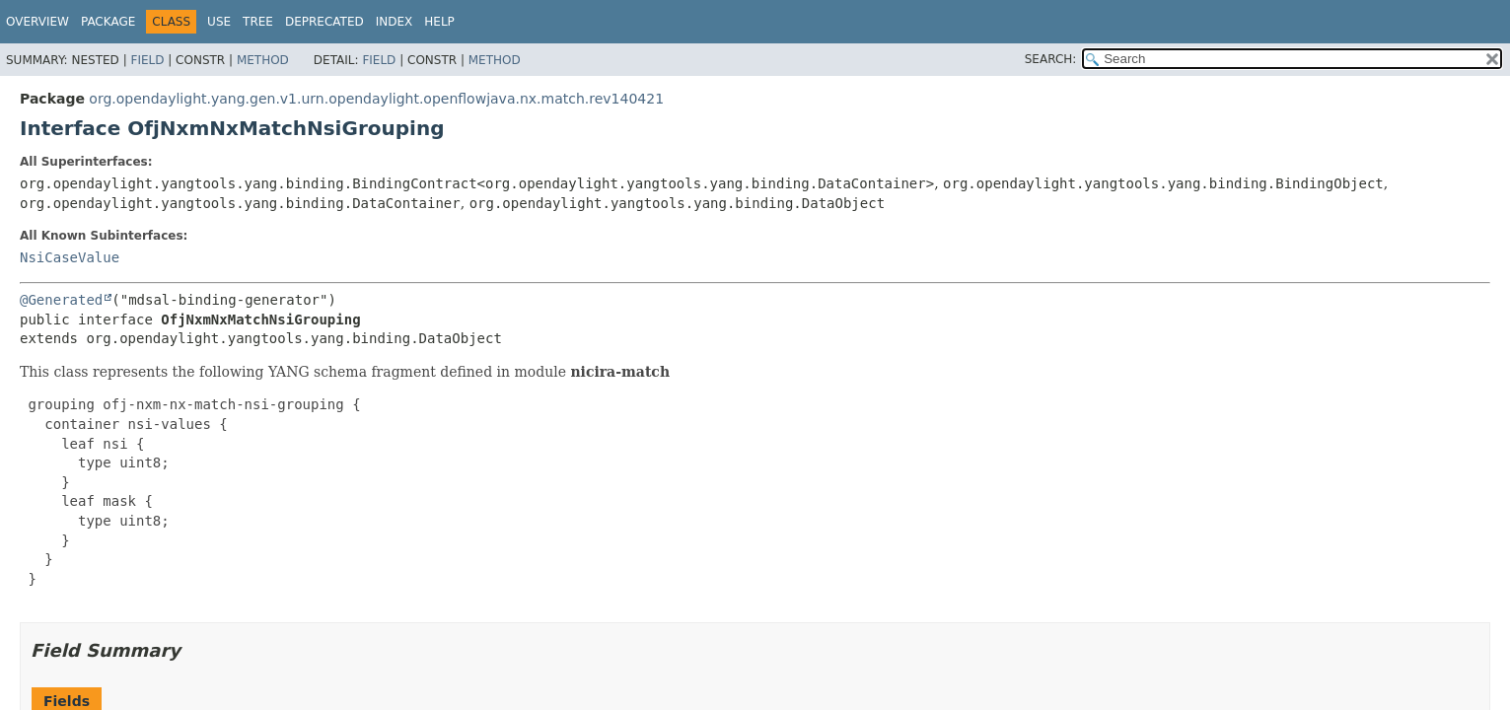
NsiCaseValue (69, 257)
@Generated (61, 300)
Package (108, 22)
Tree (258, 22)
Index (394, 22)
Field (147, 60)
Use (219, 22)
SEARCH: (1051, 59)
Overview (37, 22)
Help (439, 22)
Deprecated (324, 22)
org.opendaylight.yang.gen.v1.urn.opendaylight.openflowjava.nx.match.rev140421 (376, 98)
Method (263, 60)
